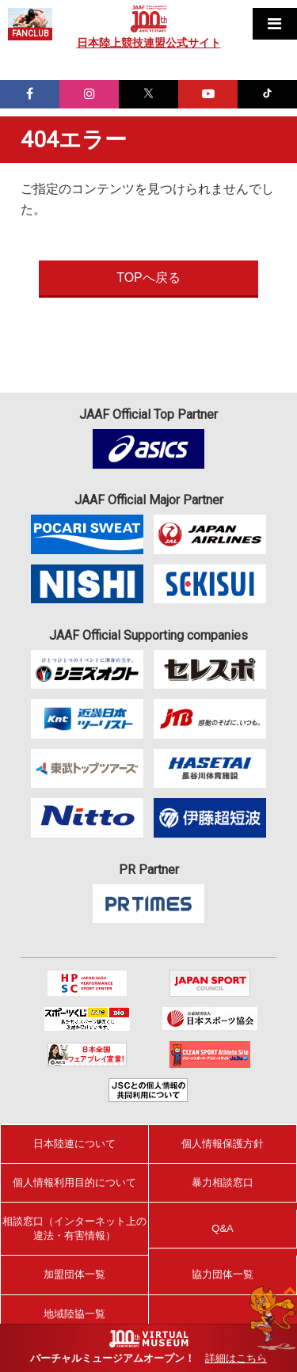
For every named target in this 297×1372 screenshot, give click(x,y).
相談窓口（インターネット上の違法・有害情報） (74, 1228)
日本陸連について (74, 1144)
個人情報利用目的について (74, 1182)
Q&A (222, 1228)
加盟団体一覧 (74, 1274)
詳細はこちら (236, 1358)
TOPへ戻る (148, 277)
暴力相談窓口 (222, 1182)
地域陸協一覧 (74, 1314)
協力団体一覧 (222, 1274)
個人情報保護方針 (222, 1144)
